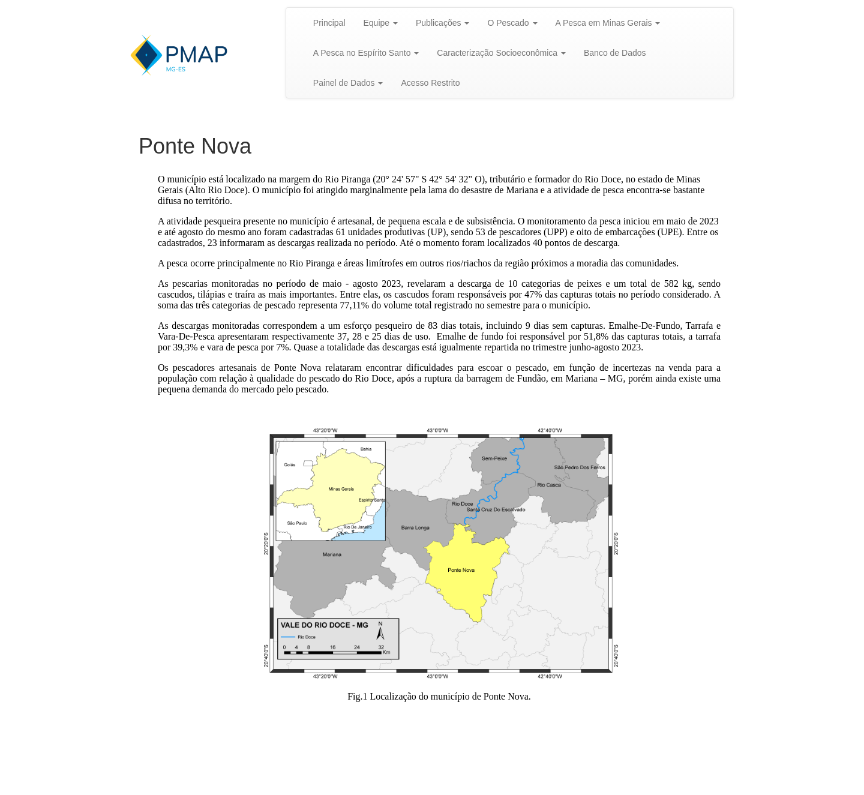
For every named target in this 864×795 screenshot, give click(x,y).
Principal (329, 23)
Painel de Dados (348, 83)
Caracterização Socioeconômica (501, 53)
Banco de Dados (615, 53)
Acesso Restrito (430, 83)
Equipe (381, 23)
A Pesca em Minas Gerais (608, 23)
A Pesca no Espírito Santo (366, 53)
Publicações (442, 23)
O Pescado (512, 23)
